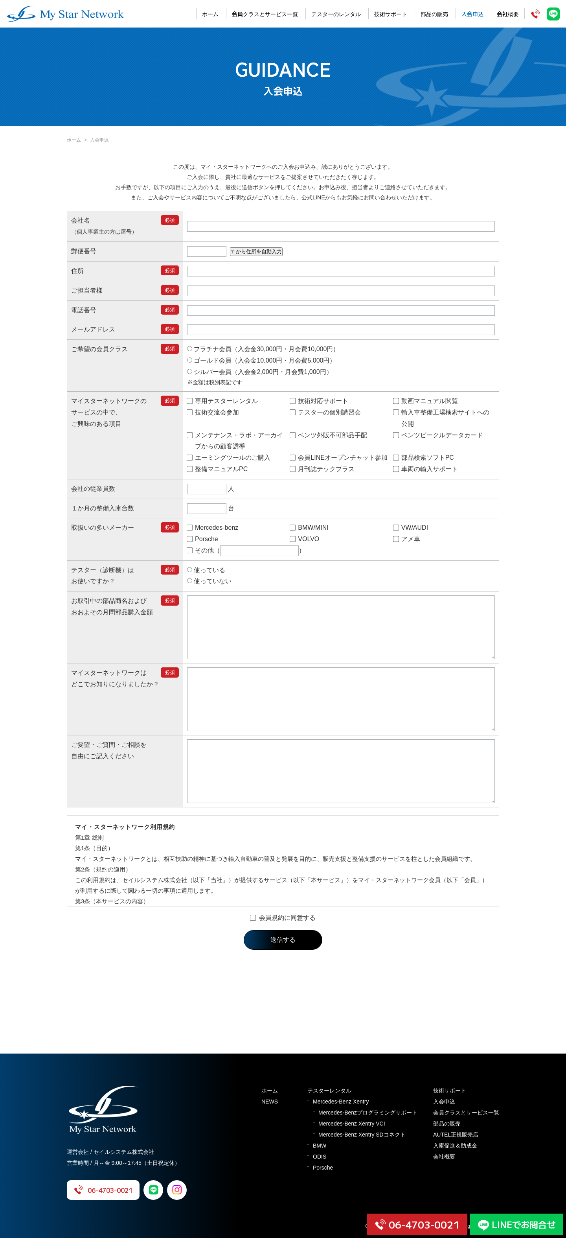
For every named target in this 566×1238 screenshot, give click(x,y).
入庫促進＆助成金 (455, 1145)
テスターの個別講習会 (325, 412)
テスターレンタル (329, 1090)
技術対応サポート (319, 401)
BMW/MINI (309, 527)
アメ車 (406, 539)
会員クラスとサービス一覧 (265, 14)
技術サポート (390, 14)
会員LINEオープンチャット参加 (339, 457)
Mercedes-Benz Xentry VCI (351, 1123)
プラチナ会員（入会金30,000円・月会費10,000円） (263, 349)
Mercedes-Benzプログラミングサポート (367, 1112)
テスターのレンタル (336, 14)
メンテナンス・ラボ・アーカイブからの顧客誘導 (235, 441)
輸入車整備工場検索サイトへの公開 (441, 418)
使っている (206, 570)
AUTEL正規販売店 (455, 1134)
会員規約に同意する (283, 953)
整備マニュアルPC (217, 469)
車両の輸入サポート (425, 469)
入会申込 (472, 14)
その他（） (246, 550)
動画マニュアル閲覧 (425, 401)
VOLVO (304, 539)
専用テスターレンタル (222, 401)
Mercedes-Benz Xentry (341, 1101)
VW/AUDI (410, 527)
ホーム (210, 14)
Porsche (202, 539)
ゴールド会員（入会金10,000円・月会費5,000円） (261, 360)
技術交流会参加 (213, 412)
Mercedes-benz (212, 527)
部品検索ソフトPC (423, 457)
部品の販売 (434, 14)
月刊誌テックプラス (322, 469)
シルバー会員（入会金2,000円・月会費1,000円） (260, 371)
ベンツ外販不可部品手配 (328, 435)
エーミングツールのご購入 (228, 457)
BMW (319, 1145)
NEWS (269, 1101)
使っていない (209, 581)
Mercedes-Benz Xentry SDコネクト (362, 1134)
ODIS (319, 1156)
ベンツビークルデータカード (438, 435)
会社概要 (508, 14)
